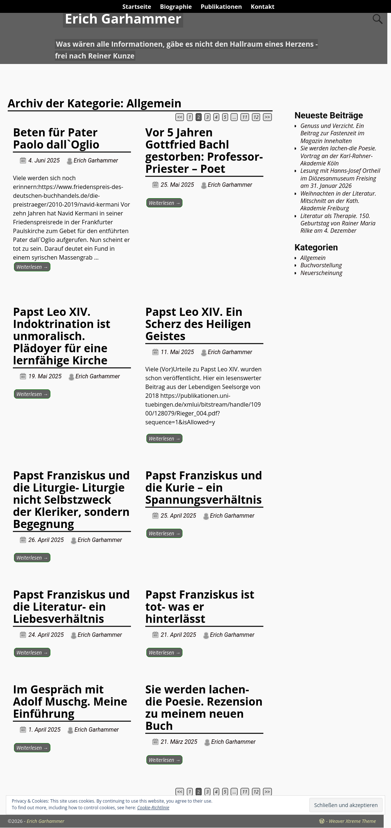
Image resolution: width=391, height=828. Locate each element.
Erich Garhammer (123, 19)
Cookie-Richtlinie (153, 807)
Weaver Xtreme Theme (352, 821)
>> (267, 117)
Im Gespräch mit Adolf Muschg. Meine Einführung (70, 701)
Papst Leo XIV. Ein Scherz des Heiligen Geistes (198, 323)
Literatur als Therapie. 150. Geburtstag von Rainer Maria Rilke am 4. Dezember (338, 223)
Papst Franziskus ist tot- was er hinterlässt (199, 606)
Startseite (136, 7)
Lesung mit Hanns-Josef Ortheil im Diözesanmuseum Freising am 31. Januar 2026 (340, 178)
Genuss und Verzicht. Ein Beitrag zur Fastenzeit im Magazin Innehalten (333, 133)
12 (255, 117)
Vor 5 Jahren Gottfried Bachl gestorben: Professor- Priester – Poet (204, 150)
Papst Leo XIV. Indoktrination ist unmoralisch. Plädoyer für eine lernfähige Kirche (61, 336)
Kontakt (263, 7)
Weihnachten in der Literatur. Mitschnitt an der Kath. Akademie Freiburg (338, 201)
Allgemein (313, 258)
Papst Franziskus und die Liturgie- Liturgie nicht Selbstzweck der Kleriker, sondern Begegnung (71, 499)
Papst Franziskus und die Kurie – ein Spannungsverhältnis (203, 487)
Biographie (176, 7)
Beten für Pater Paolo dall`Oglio (56, 138)
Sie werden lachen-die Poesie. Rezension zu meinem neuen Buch (204, 707)
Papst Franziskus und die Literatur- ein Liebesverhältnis (71, 606)
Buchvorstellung (321, 265)
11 (244, 117)
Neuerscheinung (321, 273)
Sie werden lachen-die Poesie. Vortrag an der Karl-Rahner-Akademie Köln (339, 155)
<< (179, 117)
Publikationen (221, 7)
